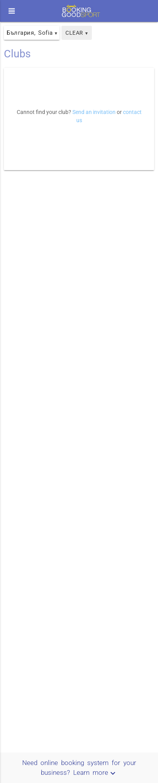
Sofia (48, 32)
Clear (76, 33)
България (20, 32)
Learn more (95, 772)
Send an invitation (94, 112)
